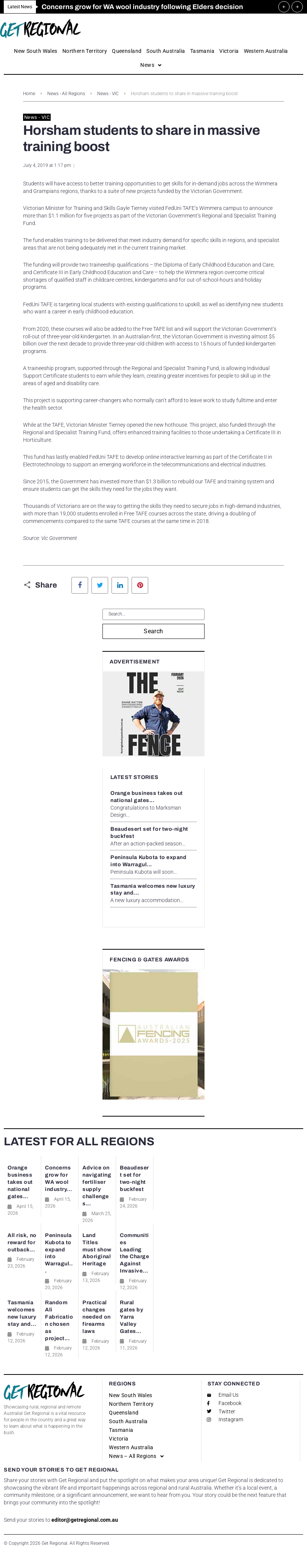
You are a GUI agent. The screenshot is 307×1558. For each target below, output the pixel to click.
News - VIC (108, 93)
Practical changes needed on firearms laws (96, 1317)
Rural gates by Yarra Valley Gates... (131, 1317)
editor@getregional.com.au (84, 1520)
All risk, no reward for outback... (22, 1243)
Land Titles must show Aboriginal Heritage (97, 1250)
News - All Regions (66, 93)
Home (29, 93)
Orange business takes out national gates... (20, 1182)
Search (153, 631)
